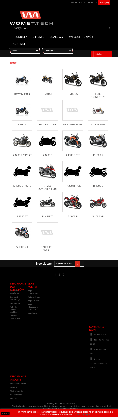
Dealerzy (56, 36)
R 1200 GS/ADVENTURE (47, 187)
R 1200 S (98, 185)
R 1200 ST (22, 216)
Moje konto (32, 285)
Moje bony (32, 313)
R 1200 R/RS (98, 124)
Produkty (20, 36)
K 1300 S (98, 155)
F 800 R (22, 124)
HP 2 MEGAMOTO (72, 124)
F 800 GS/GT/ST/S (98, 95)
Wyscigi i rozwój (81, 36)
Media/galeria (16, 391)
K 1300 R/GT (72, 155)
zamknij (5, 413)
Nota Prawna (16, 395)
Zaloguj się (104, 3)
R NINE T (47, 216)
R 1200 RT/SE (73, 185)
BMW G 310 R (22, 93)
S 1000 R (73, 216)
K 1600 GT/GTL (22, 185)
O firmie (38, 36)
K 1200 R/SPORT (22, 155)
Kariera (13, 387)
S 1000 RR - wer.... (47, 248)
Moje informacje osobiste (32, 307)
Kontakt (19, 43)
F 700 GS (73, 93)
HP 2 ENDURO (47, 124)
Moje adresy (33, 301)
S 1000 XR (98, 216)
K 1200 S (47, 155)
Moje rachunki (33, 297)
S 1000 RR (22, 246)
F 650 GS (47, 93)
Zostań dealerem (18, 384)
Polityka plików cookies (13, 309)
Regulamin (15, 303)
